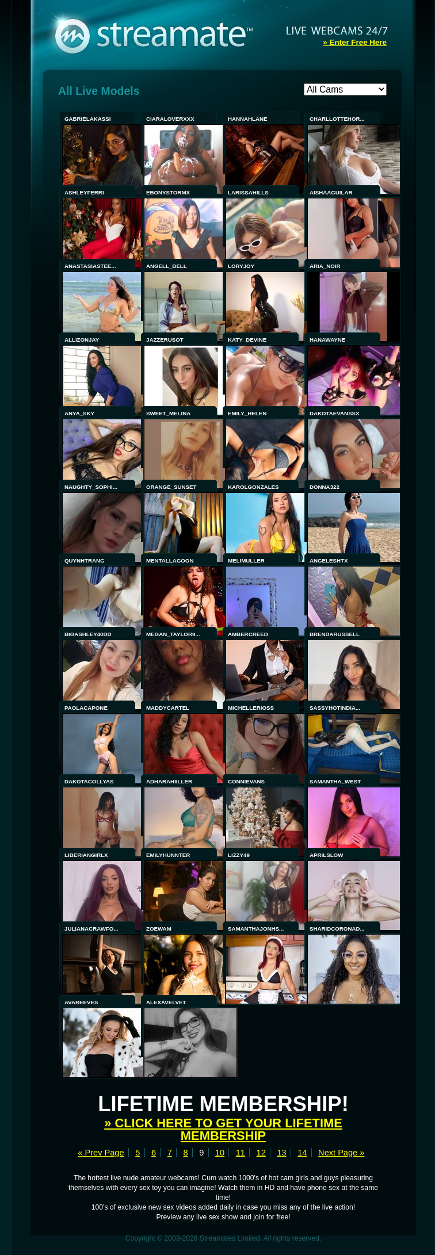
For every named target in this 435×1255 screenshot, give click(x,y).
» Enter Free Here (355, 42)
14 (302, 1152)
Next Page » (341, 1152)
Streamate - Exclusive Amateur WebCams (160, 34)
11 (240, 1152)
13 (281, 1152)
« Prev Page (101, 1152)
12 (261, 1152)
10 (219, 1152)
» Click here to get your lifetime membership (223, 1129)
